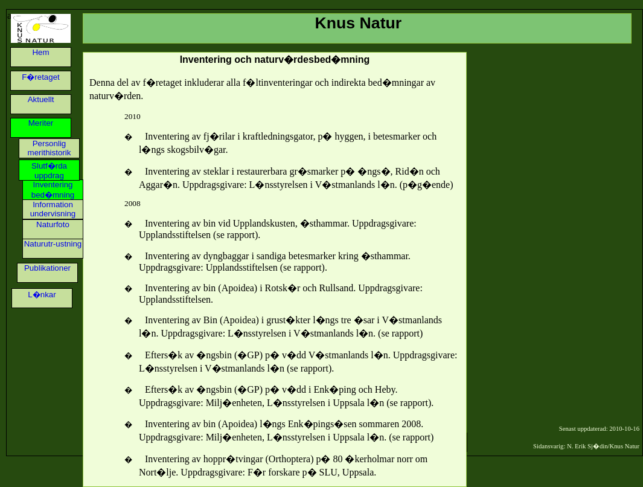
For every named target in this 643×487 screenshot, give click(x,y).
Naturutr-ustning (53, 243)
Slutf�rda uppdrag (49, 170)
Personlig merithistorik (49, 148)
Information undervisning (53, 209)
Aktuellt (41, 99)
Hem (40, 52)
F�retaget (41, 77)
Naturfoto (52, 224)
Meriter (40, 122)
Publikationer (47, 268)
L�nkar (42, 294)
